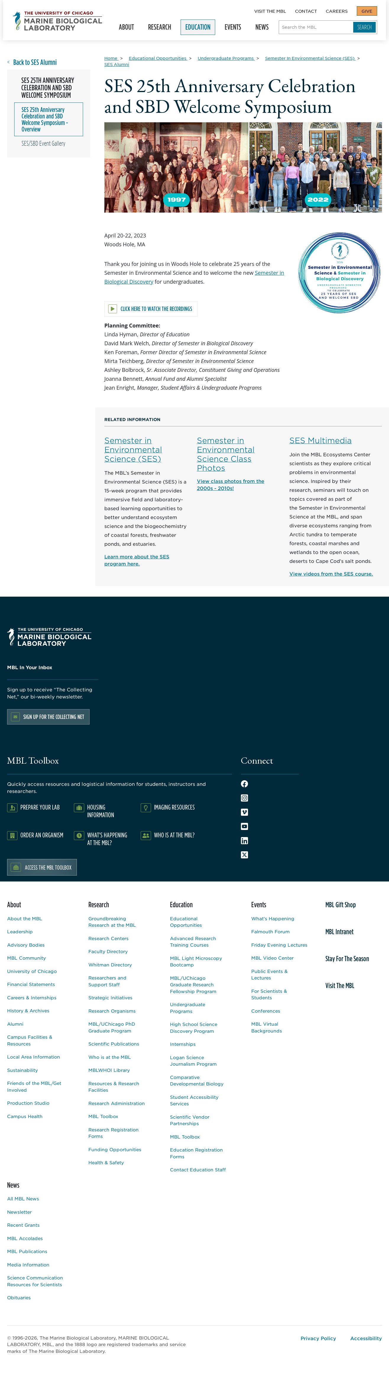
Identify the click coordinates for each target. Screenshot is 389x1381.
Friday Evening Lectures (279, 945)
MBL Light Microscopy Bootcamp (196, 961)
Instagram (244, 798)
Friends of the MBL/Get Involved (34, 1086)
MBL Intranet (339, 931)
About (129, 28)
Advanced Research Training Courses (193, 941)
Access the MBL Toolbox (48, 867)
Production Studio (28, 1103)
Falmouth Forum (270, 931)
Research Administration (116, 1103)
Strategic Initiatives (110, 997)
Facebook (244, 783)
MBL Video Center (272, 958)
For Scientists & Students (269, 994)
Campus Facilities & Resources (29, 1040)
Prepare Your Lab (40, 807)
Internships (183, 1044)
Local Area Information (33, 1056)
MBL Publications (27, 1251)
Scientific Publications (113, 1043)
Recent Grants (23, 1225)
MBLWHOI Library (109, 1070)
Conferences (265, 1011)
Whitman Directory (110, 964)
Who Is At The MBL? (174, 835)
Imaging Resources (174, 807)
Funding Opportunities (114, 1149)
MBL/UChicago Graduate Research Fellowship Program (193, 984)
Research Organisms (112, 1011)
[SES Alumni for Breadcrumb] (116, 64)
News (265, 28)
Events (235, 28)
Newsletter (19, 1212)
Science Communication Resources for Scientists (35, 1281)
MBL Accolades (25, 1238)
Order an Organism (41, 835)
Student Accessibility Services (194, 1100)
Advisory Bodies (26, 945)
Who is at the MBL (109, 1057)
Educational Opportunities (186, 922)
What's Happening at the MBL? (107, 838)
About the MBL (24, 918)
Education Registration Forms (196, 1153)
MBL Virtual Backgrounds (266, 1027)
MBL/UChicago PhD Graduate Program (111, 1027)
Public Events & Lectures (269, 974)
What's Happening (272, 918)
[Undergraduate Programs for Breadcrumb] (226, 58)
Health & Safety (106, 1162)
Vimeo (244, 812)
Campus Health (25, 1116)
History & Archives (28, 1010)
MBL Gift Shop (340, 904)
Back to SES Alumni (35, 62)
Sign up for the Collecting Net (53, 716)
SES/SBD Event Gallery (43, 143)
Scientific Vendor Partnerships (189, 1120)
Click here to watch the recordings (156, 308)
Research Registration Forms (113, 1133)
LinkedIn (244, 840)
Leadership (20, 931)
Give (367, 11)
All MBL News (23, 1198)
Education (200, 28)
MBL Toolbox (103, 1116)
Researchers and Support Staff (107, 981)
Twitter (244, 854)
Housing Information (100, 810)
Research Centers (108, 938)
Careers (337, 11)
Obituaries (19, 1297)
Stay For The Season (347, 958)
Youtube (244, 826)
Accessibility (366, 1338)
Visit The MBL (270, 11)
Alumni (15, 1024)
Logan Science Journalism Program (193, 1060)
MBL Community (26, 958)
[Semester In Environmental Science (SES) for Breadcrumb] (310, 58)
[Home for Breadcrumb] (111, 58)
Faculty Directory (108, 951)
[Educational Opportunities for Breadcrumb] (158, 58)
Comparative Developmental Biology (196, 1080)
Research (162, 28)
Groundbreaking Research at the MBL (112, 922)
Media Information (28, 1264)
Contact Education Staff (198, 1169)
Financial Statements (31, 984)
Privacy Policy (318, 1338)
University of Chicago (32, 971)
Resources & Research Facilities (113, 1086)
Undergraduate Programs (187, 1007)
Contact (306, 11)
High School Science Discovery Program (193, 1027)
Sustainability (22, 1070)
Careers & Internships (31, 997)
